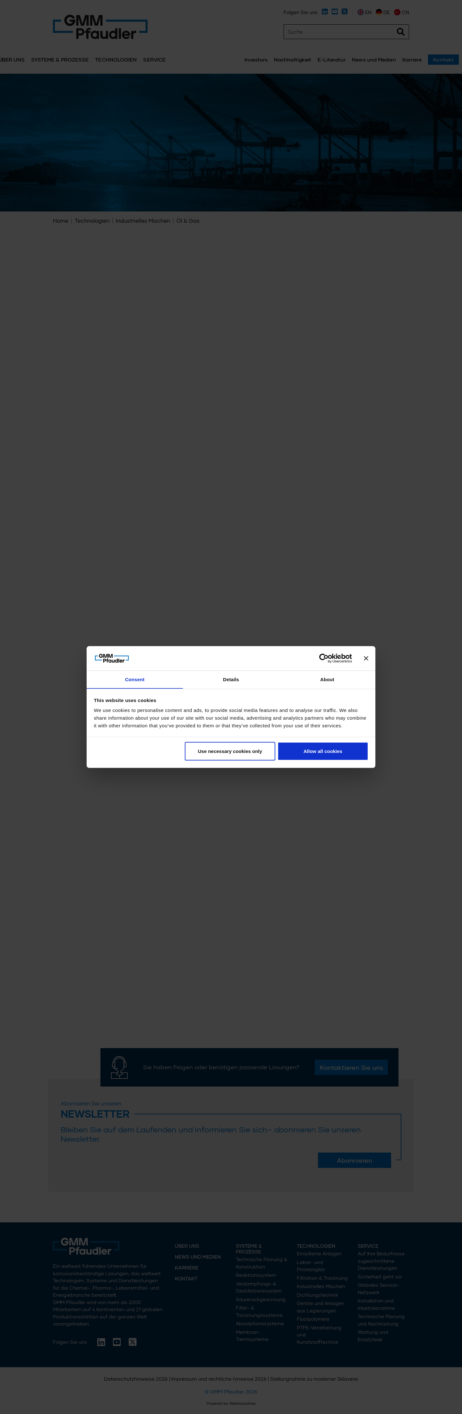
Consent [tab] (135, 679)
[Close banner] (366, 658)
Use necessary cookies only (230, 751)
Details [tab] (231, 679)
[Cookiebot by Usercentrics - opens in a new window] (324, 658)
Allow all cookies (323, 751)
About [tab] (327, 679)
